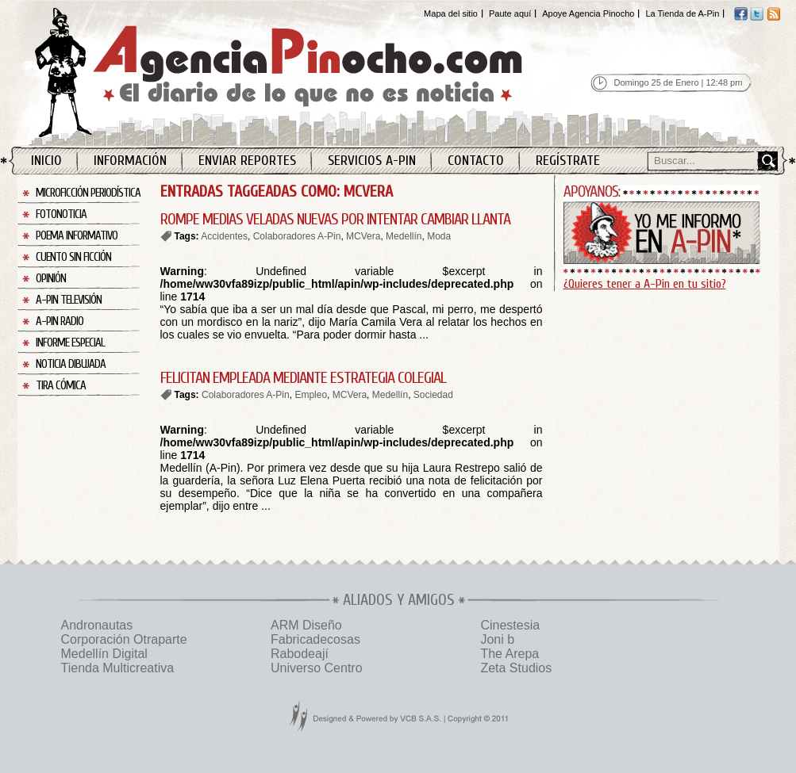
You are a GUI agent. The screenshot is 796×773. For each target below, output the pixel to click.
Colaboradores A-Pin (297, 236)
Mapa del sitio (451, 13)
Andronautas (97, 625)
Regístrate (568, 160)
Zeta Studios (516, 668)
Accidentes (224, 236)
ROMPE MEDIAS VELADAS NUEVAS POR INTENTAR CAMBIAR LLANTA (335, 219)
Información (130, 160)
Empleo (310, 394)
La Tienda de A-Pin (682, 13)
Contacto (476, 160)
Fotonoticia (61, 214)
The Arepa (509, 653)
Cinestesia (510, 625)
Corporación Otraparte (124, 639)
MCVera (363, 236)
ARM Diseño (306, 625)
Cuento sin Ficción (73, 257)
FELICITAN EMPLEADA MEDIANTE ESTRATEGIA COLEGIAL (303, 378)
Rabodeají (300, 653)
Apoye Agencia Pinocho (588, 13)
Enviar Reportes (247, 160)
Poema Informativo (76, 236)
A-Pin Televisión (69, 300)
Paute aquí (510, 13)
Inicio (46, 160)
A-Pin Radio (59, 321)
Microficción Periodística (88, 193)
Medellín (403, 236)
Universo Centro (317, 668)
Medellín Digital (104, 653)
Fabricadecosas (315, 639)
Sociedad (433, 394)
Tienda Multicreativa (118, 668)
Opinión (51, 278)
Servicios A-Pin (372, 160)
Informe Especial (70, 343)
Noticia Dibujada (71, 364)
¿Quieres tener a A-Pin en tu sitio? (644, 284)
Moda (439, 236)
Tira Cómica (61, 385)
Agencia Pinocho (312, 72)
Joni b (497, 639)
